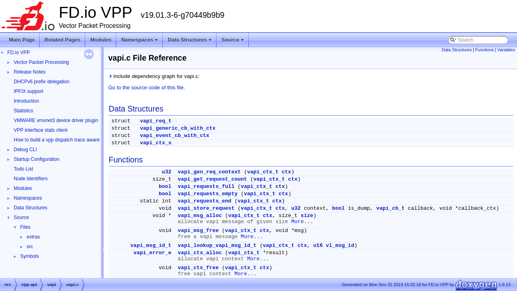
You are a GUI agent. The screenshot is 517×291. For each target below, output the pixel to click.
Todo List (23, 169)
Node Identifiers (31, 178)
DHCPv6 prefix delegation (41, 81)
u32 (166, 172)
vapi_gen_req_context (209, 172)
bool (165, 186)
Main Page (22, 40)
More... (302, 222)
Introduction (26, 101)
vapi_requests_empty (207, 194)
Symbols (29, 256)
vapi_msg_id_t (150, 245)
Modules (100, 40)
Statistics (23, 111)
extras (33, 237)
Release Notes (30, 72)
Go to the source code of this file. (146, 87)
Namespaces (140, 42)
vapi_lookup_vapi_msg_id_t (217, 245)
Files (25, 227)
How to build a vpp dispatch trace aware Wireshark (68, 140)
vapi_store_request (206, 208)
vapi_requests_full (206, 186)
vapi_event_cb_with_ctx (174, 136)
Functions (484, 49)
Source (233, 42)
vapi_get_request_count (212, 179)
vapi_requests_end (204, 201)
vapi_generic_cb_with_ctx (177, 128)
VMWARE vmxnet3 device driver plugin (56, 120)
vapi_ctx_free (198, 268)
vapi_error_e (153, 253)
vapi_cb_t (390, 208)
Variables (506, 49)
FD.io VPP (18, 52)
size (307, 216)
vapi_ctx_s (155, 143)
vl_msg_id (340, 245)
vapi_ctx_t (263, 172)
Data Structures (190, 42)
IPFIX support (28, 91)
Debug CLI (25, 149)
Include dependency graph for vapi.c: (154, 76)
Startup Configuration (36, 159)
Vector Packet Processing (41, 62)
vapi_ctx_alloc (200, 253)
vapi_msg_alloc (200, 216)
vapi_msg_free (198, 231)
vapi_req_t (155, 121)
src (30, 246)
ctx (286, 172)
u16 (318, 245)
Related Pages (62, 40)
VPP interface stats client (40, 130)
